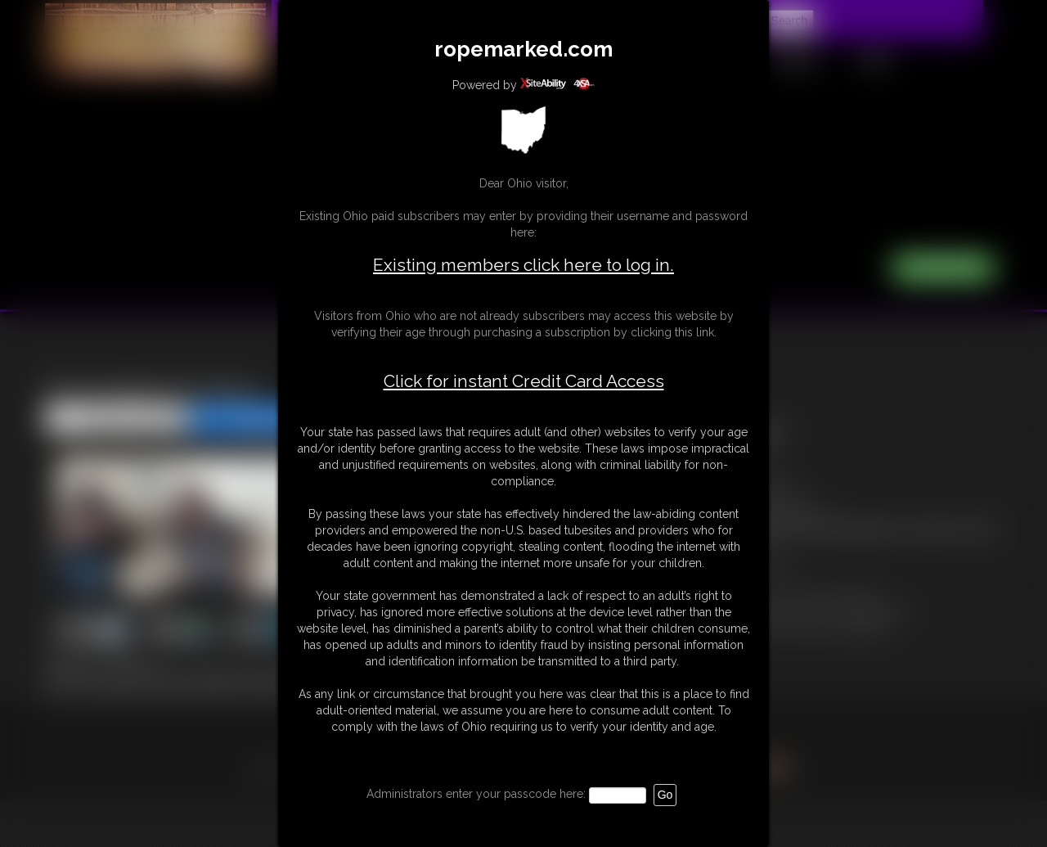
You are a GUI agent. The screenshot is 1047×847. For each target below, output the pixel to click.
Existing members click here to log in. (523, 265)
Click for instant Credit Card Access (524, 381)
